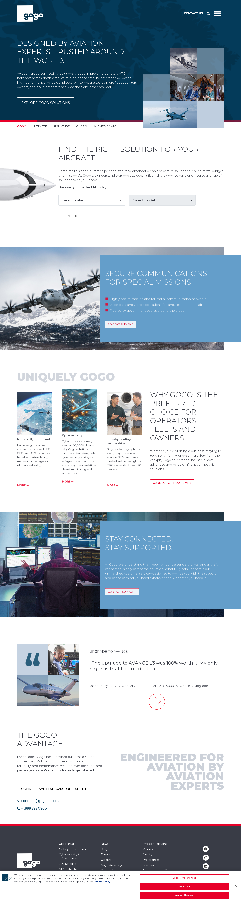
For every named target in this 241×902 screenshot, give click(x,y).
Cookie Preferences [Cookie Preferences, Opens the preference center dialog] (184, 878)
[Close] (235, 886)
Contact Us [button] (193, 13)
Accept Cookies (184, 895)
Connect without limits (172, 482)
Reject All (184, 886)
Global (82, 126)
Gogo (21, 126)
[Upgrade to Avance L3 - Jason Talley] (157, 702)
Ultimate (40, 126)
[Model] (162, 200)
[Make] (91, 200)
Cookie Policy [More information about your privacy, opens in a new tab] (102, 881)
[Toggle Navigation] (218, 13)
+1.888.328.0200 (32, 808)
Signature (61, 126)
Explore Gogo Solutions (45, 103)
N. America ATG (105, 126)
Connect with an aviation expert (54, 789)
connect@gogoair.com (38, 801)
